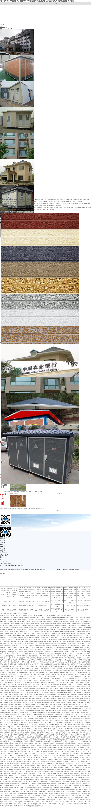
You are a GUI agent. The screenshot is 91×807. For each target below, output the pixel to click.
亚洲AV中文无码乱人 (31, 635)
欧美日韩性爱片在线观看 (71, 743)
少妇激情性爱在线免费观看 (42, 610)
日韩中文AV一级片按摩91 (57, 645)
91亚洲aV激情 (49, 712)
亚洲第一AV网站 (19, 654)
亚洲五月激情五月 (19, 688)
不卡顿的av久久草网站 (60, 656)
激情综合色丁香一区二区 (14, 682)
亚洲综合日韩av (26, 662)
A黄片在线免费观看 (55, 690)
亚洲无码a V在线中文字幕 (37, 771)
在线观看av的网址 (78, 795)
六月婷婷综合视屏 (6, 668)
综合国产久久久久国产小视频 (75, 753)
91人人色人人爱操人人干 (38, 643)
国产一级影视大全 (28, 704)
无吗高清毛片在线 (55, 765)
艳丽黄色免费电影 (39, 623)
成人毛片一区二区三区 (6, 720)
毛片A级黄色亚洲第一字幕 (75, 637)
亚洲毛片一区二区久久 (60, 785)
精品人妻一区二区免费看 (71, 645)
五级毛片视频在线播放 (52, 654)
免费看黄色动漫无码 (67, 795)
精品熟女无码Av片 (22, 759)
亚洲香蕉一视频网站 (84, 718)
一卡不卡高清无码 (83, 785)
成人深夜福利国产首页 (19, 739)
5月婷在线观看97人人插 (60, 741)
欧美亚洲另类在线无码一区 (7, 623)
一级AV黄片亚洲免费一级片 (46, 656)
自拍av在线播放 (65, 712)
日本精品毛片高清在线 (30, 690)
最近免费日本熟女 (53, 674)
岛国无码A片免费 (53, 682)
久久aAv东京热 (15, 745)
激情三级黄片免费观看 (16, 765)
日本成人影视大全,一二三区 (52, 627)
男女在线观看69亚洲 (49, 631)
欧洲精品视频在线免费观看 (56, 787)
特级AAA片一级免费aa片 (41, 745)
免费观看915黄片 (13, 737)
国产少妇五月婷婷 (53, 684)
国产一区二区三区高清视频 (30, 757)
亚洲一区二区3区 (13, 775)
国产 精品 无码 (37, 686)
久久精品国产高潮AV (14, 702)
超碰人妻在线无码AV (40, 797)
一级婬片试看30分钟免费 (27, 779)
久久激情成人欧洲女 (5, 617)
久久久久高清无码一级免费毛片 (49, 767)
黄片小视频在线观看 (70, 799)
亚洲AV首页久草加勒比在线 (40, 684)
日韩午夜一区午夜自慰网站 (26, 605)
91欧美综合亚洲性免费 (67, 771)
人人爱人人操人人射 (69, 605)
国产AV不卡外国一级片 (31, 795)
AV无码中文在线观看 (58, 680)
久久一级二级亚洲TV (80, 672)
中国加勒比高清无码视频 (41, 787)
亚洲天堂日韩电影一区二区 (30, 639)
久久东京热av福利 (66, 662)
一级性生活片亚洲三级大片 (36, 755)
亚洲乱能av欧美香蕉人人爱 (80, 720)
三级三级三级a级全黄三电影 (18, 706)
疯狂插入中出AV (14, 656)
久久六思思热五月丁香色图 (65, 635)
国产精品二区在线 (24, 656)
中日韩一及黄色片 (28, 789)
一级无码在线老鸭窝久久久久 (49, 660)
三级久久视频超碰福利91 (27, 682)
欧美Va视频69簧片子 (19, 733)
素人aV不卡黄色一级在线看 (40, 633)
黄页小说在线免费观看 (57, 688)
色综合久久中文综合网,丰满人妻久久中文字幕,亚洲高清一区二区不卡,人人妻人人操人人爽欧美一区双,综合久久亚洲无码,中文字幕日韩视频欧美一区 (9, 592)
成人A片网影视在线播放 (10, 761)
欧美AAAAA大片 (34, 702)
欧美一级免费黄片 (55, 647)
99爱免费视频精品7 (46, 686)
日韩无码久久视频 (74, 704)
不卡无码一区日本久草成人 (72, 676)
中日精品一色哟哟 (35, 753)
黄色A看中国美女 (55, 731)
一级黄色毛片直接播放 (16, 727)
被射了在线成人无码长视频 (45, 791)
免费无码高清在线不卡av (15, 692)
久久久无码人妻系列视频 (58, 733)
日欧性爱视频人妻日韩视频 (46, 785)
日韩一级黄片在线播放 (38, 781)
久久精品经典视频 (27, 686)
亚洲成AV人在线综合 (58, 757)
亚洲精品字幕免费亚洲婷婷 (65, 749)
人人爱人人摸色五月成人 (24, 775)
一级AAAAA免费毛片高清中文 (27, 787)
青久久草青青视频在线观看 (42, 682)
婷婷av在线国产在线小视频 (7, 654)
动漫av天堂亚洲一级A (51, 720)
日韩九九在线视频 (78, 641)
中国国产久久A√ (47, 755)
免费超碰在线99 (28, 735)
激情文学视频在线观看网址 (43, 645)
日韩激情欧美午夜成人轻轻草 (28, 731)
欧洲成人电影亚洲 (29, 629)
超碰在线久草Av (56, 686)
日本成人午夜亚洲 (13, 743)
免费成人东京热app (7, 639)
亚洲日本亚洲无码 (66, 621)
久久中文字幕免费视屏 (51, 708)
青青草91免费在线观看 (12, 753)
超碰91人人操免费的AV (44, 706)
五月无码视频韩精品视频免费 (26, 698)
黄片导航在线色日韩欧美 (26, 802)
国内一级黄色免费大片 (65, 649)
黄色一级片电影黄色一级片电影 (37, 751)
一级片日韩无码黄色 (42, 793)
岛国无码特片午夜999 (77, 759)
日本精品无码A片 (52, 749)
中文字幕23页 (34, 664)
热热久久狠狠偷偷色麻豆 (25, 649)
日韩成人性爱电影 (78, 700)
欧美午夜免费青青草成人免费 (40, 735)
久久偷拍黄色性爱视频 (45, 664)
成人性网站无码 (50, 619)
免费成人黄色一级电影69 (33, 767)
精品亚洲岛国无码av (61, 779)
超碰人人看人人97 (48, 741)
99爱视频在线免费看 (44, 783)
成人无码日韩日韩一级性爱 (59, 696)
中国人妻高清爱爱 (13, 694)
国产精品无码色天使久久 (40, 694)
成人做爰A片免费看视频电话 (22, 625)
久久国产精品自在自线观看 (76, 627)
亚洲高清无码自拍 (40, 627)
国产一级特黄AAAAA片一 (45, 795)
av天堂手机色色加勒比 (39, 802)
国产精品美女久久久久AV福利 (18, 785)
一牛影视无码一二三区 (54, 633)
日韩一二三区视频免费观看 (9, 610)
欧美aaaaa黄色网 (20, 627)
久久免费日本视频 (44, 702)
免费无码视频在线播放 (54, 739)
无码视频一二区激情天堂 (14, 749)
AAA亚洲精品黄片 (42, 605)
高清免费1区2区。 (38, 741)
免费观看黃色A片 (9, 660)
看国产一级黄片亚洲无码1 (11, 708)
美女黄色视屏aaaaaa (59, 670)
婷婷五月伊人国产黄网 (23, 761)
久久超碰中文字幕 (38, 631)
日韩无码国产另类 (9, 718)
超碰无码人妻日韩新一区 (42, 690)
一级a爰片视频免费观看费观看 (14, 757)
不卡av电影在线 (77, 722)
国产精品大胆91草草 (78, 635)
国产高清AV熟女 (26, 700)
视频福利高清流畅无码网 (15, 700)
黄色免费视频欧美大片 (66, 690)
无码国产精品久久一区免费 (30, 729)
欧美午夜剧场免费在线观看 (52, 623)
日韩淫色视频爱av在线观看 (38, 621)
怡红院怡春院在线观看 (67, 686)
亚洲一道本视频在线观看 (59, 755)
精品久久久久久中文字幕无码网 (59, 753)
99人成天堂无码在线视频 (35, 637)
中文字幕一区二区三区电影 (28, 804)
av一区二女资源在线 (13, 724)
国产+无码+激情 (28, 619)
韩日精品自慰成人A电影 (32, 785)
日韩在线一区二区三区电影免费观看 (68, 682)
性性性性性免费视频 (54, 716)
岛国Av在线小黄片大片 (60, 729)
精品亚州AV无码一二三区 (67, 731)
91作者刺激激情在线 (45, 647)
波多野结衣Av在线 (30, 627)
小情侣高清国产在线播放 (39, 737)
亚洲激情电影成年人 (39, 698)
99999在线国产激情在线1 (10, 773)
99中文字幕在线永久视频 (31, 799)
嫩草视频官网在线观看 (77, 633)
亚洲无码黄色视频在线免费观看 (52, 714)
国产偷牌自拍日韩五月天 (51, 658)
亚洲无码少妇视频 (69, 680)
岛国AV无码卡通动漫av (65, 759)
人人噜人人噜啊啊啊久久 (32, 783)
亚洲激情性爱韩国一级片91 (62, 625)
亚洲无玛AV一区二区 (51, 802)
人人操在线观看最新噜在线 (25, 696)
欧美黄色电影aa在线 (8, 710)
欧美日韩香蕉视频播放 (80, 680)
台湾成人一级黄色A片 (24, 753)
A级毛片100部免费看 (66, 617)
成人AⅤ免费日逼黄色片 (37, 714)
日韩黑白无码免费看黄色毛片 (53, 621)
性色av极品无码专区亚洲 (14, 716)
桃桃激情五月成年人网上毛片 (17, 783)
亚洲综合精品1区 (73, 710)
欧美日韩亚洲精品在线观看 (53, 643)
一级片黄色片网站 (76, 623)
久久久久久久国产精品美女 (26, 741)
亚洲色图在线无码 (65, 714)
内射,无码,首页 (5, 656)
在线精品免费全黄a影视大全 (43, 688)
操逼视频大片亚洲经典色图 (20, 652)
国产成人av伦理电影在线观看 (35, 710)
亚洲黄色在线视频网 (73, 727)
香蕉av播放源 (58, 700)
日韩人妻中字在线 (58, 652)
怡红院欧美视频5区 (13, 647)
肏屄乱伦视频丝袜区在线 (55, 666)
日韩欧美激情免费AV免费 (24, 773)
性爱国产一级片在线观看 (65, 654)
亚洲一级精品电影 (65, 633)
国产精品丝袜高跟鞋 (29, 623)
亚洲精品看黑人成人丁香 (53, 797)
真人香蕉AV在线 (82, 761)
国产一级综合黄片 (74, 625)
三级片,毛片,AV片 (28, 631)
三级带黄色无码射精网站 (18, 635)
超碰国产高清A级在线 (30, 688)
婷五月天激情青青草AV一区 (47, 625)
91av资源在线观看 (70, 733)
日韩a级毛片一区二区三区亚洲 (56, 743)
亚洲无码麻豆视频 (57, 639)
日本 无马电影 (34, 716)
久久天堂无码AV (47, 696)
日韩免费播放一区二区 (28, 727)
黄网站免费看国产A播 (74, 789)
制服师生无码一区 (14, 777)
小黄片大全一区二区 (80, 751)
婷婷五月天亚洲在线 (79, 773)
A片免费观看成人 (40, 720)
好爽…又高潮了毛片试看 (33, 763)
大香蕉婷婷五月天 (48, 680)
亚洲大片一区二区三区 (63, 678)
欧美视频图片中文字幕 (36, 678)
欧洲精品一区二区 (77, 690)
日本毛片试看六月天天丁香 (51, 722)
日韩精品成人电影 (58, 791)
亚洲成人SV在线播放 (17, 631)
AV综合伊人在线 (6, 672)
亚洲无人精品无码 (44, 761)
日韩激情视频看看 (68, 773)
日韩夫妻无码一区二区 (12, 649)
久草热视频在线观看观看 (77, 649)
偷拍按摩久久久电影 (68, 652)
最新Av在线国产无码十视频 (53, 662)
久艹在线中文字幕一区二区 (45, 639)
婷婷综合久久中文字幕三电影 (53, 771)
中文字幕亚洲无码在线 (17, 617)
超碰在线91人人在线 (81, 629)
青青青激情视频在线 (33, 718)
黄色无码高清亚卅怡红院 (21, 680)
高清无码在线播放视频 (50, 773)
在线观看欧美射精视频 (33, 652)
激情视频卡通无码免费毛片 (21, 641)
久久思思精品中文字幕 (43, 747)
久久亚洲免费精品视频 (42, 769)
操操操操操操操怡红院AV (16, 686)
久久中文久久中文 (11, 755)
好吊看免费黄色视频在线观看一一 (66, 763)
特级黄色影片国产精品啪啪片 (59, 664)
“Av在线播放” (19, 633)
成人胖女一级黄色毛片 (77, 658)
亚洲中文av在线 (71, 696)
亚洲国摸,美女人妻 (67, 783)
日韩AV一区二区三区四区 (16, 690)
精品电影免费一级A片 (69, 631)
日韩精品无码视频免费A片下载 (49, 763)
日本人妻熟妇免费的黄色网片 (37, 712)
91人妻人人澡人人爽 (42, 617)
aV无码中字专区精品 (7, 739)
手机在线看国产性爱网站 (82, 724)
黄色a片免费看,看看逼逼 (38, 649)
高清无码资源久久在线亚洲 (65, 641)
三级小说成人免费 (74, 712)
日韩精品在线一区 (53, 745)
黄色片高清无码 (60, 676)
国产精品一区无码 (45, 753)
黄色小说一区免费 (41, 676)
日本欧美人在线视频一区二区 (27, 745)
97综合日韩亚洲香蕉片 (72, 729)
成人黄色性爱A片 (71, 656)
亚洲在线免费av (67, 639)
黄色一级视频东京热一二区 (42, 724)
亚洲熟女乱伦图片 (67, 747)
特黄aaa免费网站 (34, 625)
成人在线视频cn (59, 631)
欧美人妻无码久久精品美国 (34, 660)
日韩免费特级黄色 (79, 684)
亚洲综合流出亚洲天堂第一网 (67, 629)
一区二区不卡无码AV (78, 674)
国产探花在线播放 (69, 751)
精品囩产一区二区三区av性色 (43, 804)
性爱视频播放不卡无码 (42, 674)
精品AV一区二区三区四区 (65, 745)
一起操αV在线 (11, 658)
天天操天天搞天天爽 (83, 743)
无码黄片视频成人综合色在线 (61, 704)
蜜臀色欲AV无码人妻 (83, 769)
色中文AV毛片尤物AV (24, 708)
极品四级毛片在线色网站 (66, 716)
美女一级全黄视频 (57, 795)
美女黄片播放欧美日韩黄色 (74, 706)
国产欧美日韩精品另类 (65, 623)
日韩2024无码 (82, 729)
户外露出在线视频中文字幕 (78, 708)
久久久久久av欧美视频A (8, 625)
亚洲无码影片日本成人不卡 (43, 731)
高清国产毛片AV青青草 (37, 773)
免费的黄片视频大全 (70, 670)
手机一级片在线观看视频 (70, 777)
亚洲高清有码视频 (39, 779)
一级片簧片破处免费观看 (52, 629)
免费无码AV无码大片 (49, 668)
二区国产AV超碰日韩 (17, 735)
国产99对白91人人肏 (72, 779)
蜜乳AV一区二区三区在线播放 (22, 771)
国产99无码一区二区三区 (78, 639)
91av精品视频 (14, 672)
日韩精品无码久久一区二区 (25, 672)
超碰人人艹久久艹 (10, 793)
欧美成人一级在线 (20, 791)
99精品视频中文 (77, 745)
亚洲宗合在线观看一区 (11, 696)
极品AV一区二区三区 (76, 714)
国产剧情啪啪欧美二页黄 (53, 694)
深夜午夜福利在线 (71, 664)
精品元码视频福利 (68, 791)
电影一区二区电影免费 (33, 647)
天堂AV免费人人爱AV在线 (36, 680)
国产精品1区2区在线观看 (17, 619)
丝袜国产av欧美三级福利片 (18, 722)
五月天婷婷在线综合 (38, 672)
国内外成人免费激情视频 (83, 781)
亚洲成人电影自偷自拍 (8, 629)
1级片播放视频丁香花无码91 (10, 712)
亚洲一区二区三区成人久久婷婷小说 (37, 759)
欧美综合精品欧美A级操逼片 (15, 704)
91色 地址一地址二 (85, 712)
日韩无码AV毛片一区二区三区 (28, 676)
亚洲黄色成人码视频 (24, 678)
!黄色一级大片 (19, 666)
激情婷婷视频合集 (60, 668)
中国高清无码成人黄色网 (8, 666)
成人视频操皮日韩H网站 (63, 802)
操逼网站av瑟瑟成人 (51, 727)
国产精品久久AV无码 (57, 718)
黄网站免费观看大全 (40, 727)
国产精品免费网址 (29, 797)
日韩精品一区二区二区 (75, 678)
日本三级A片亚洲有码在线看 (39, 743)
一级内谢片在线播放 (49, 700)
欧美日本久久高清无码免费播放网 (71, 666)
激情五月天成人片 (65, 739)
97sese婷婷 (33, 747)
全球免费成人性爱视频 (67, 647)
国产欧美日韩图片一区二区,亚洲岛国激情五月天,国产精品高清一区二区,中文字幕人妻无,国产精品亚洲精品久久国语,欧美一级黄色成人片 (35, 615)
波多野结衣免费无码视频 (55, 793)
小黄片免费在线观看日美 (38, 775)
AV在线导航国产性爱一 (83, 688)
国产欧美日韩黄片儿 (75, 737)
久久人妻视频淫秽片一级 (82, 631)
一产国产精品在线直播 (39, 619)
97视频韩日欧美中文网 (76, 694)
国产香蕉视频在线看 (62, 727)
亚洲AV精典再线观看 (30, 739)
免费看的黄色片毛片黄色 (52, 649)
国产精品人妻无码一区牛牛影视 (18, 763)
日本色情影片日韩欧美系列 (26, 694)
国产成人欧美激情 (10, 664)
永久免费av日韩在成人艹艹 (68, 724)
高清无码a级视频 (59, 619)
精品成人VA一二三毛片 (82, 733)
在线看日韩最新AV (28, 684)
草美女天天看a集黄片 (28, 670)
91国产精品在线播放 (83, 793)
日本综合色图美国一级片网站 (23, 664)
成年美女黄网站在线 (68, 700)
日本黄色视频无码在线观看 (45, 799)
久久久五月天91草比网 (13, 802)
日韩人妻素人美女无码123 (83, 605)
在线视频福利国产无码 (22, 755)
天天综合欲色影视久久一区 (45, 757)
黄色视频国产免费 (53, 735)
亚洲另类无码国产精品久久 (15, 674)
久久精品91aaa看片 (76, 662)
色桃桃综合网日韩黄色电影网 (80, 783)
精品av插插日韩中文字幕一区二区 (34, 722)
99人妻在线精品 (19, 623)
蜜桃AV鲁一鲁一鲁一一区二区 (26, 724)
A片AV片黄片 (83, 676)
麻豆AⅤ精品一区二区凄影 (70, 787)
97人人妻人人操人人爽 (16, 670)
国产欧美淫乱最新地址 (62, 710)
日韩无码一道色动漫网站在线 (70, 793)
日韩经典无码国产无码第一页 (66, 684)
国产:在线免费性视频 (31, 706)
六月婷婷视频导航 (43, 716)
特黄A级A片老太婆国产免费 (67, 672)
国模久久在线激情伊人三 (77, 739)
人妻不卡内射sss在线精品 (24, 714)
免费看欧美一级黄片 (25, 777)
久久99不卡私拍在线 (81, 741)
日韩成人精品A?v (28, 633)
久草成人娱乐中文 (45, 765)
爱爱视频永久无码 (83, 797)
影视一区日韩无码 (9, 688)
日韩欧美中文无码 (70, 610)
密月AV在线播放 (84, 698)
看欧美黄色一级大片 (5, 706)
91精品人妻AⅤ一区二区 (79, 702)
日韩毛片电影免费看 (39, 789)
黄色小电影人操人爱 (13, 678)
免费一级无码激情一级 (59, 799)
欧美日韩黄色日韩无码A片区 (65, 720)
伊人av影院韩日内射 (39, 670)
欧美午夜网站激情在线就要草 (12, 747)
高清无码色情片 (64, 789)
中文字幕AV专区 (7, 635)
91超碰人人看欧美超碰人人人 (45, 729)
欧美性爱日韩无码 (7, 652)
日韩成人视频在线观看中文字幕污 (31, 765)
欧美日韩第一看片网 (9, 791)
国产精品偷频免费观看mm (14, 662)
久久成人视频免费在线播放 (65, 674)
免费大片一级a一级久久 (45, 718)
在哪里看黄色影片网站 (18, 799)
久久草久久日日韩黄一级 (15, 781)
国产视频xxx (34, 662)
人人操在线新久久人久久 (28, 674)
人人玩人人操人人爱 (84, 682)
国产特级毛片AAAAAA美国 (9, 605)
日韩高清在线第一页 (38, 704)
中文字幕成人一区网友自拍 (68, 765)
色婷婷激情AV (57, 712)
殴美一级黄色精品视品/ (54, 617)
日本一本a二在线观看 (13, 741)
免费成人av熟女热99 (84, 625)
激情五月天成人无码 (81, 668)
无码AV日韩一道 (41, 654)
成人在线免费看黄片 (64, 735)
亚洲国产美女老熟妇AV (56, 761)
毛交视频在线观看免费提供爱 (58, 706)
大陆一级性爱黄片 (59, 751)
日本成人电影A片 (82, 787)
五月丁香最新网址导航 (18, 668)
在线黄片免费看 (16, 779)
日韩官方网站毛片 (82, 777)
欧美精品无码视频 (9, 641)
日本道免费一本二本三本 (67, 643)
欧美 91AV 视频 (78, 771)
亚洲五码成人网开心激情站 (25, 643)
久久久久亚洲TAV (27, 781)
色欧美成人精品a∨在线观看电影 (76, 660)
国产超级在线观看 (37, 696)
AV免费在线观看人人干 (79, 647)
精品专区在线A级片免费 (24, 806)
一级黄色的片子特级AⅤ (31, 791)
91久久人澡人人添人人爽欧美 (9, 759)
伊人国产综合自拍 (25, 702)
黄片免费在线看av (51, 676)
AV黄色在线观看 (4, 781)
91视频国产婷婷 (64, 797)
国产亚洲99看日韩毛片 (9, 680)
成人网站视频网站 (77, 654)
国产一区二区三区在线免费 (16, 789)
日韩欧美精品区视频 (9, 601)
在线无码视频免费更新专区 (82, 731)
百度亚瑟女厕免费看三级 (14, 645)
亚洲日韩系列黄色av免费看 (37, 708)
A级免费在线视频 (81, 799)
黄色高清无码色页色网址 (10, 643)
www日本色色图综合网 (37, 700)
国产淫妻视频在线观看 (40, 629)
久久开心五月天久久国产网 (66, 722)
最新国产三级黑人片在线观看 (81, 775)
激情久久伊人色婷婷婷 (48, 637)
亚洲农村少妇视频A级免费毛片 (17, 769)
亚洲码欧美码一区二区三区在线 (80, 767)
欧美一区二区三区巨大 (21, 660)
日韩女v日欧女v (79, 696)
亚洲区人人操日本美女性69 (10, 637)
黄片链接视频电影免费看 (30, 617)
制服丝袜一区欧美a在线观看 (11, 621)
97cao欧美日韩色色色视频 (6, 684)
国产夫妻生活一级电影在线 (25, 737)
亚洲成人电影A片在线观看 (26, 610)
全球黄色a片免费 (50, 698)
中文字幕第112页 (49, 777)
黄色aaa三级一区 (49, 670)
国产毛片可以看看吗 (23, 712)
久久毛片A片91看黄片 (52, 737)
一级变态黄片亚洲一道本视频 (77, 735)
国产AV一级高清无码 (27, 692)
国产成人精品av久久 (50, 775)
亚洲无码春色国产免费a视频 (51, 672)
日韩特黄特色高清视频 (37, 806)
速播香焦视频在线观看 (67, 702)
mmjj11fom (75, 617)
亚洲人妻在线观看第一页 (70, 688)
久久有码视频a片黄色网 (49, 710)
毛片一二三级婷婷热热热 (41, 666)
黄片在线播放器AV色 (42, 739)
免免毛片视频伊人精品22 (25, 743)
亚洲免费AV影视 (78, 643)
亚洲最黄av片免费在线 (27, 749)
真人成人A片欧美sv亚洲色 (64, 708)
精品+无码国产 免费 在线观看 (9, 806)
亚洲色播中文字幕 (86, 621)
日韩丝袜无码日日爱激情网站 (71, 718)
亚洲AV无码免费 (22, 647)
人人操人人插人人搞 (84, 704)
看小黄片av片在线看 (25, 621)
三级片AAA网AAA (25, 747)
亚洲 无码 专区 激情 (50, 779)
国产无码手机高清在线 (61, 698)
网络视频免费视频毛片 (31, 793)
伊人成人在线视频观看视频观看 (8, 714)
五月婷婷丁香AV (6, 619)
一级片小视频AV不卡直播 (22, 658)
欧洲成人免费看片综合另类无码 (64, 775)
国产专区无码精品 (26, 716)
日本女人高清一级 (49, 781)
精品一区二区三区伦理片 (61, 637)
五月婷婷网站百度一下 (22, 751)
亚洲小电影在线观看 (56, 783)
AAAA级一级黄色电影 (83, 779)
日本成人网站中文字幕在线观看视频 (33, 668)
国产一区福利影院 (34, 761)
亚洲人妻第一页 (53, 635)
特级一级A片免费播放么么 (42, 601)
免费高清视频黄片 (34, 656)
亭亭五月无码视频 (58, 777)
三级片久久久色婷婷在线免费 (70, 761)
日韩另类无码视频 (11, 751)
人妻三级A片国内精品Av (40, 692)
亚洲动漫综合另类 (78, 686)
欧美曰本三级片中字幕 (15, 804)
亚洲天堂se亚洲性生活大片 (65, 767)
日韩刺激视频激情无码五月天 (12, 676)
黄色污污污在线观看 (79, 716)
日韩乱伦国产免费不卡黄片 (28, 645)
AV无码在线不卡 (64, 627)
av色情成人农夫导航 (7, 729)
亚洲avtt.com (60, 773)
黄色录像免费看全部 (23, 637)
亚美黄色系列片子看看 (73, 698)
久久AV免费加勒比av (55, 724)
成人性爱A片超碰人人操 (71, 769)
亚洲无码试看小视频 (12, 698)
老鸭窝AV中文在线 (30, 769)
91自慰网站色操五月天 (72, 785)
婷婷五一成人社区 (76, 621)
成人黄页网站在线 (65, 694)
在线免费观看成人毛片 (79, 791)
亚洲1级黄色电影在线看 (14, 731)
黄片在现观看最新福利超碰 (52, 789)
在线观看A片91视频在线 (55, 747)
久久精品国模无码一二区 (68, 692)
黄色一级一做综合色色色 (28, 720)
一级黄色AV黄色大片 (29, 666)
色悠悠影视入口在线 (70, 668)
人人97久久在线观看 (17, 639)
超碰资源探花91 (50, 751)
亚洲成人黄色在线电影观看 (17, 797)
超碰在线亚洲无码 (72, 781)
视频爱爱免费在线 (4, 783)
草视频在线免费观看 (53, 759)
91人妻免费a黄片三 (18, 729)
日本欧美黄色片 (71, 741)
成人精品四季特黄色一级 (20, 710)
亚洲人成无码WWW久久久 (49, 678)
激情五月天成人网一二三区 (71, 619)
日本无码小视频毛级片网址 (32, 733)
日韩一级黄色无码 (83, 645)
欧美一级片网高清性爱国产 (51, 641)
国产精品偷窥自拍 (20, 793)
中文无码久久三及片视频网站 (7, 627)
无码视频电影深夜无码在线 (73, 755)
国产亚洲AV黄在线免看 (46, 733)
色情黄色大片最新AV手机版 (36, 641)
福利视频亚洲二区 (13, 787)
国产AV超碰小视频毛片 (83, 610)
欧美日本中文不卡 (62, 660)
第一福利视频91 (48, 704)
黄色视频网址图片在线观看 (54, 692)
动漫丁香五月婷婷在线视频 (40, 749)
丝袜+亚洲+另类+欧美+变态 (82, 652)
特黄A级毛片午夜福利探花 (71, 757)
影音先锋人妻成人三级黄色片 (26, 601)
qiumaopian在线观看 (55, 702)
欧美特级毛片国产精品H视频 (36, 658)
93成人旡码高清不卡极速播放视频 (72, 804)
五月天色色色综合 (19, 629)
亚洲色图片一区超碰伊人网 (19, 767)
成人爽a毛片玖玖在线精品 (18, 795)
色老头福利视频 (18, 684)
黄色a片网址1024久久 (81, 656)
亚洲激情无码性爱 (73, 797)
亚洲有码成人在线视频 (61, 781)
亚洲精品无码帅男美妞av (20, 718)
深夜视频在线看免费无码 (46, 652)
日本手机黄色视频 (17, 720)
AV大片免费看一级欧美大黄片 (56, 769)
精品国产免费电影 (4, 690)
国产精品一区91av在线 (64, 658)
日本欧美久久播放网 (57, 804)
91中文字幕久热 (42, 662)
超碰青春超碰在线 (77, 749)
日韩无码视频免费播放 (78, 747)
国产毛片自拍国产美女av (37, 777)
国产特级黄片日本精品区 (30, 654)
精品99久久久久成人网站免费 (78, 802)
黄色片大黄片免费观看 (43, 635)
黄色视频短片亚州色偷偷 (81, 692)
